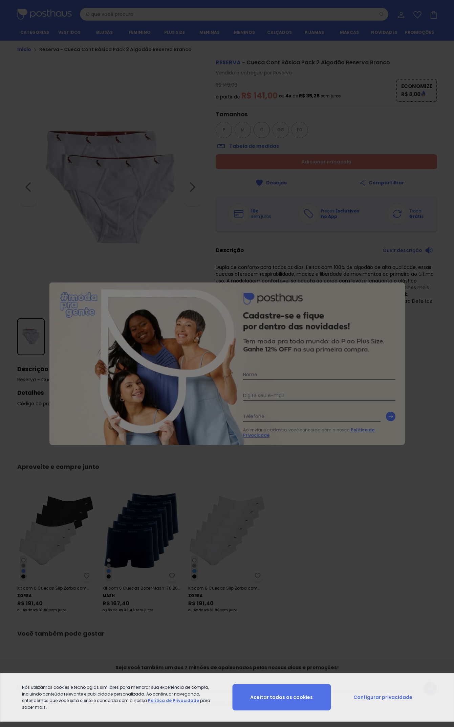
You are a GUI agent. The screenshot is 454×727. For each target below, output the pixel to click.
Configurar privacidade (382, 697)
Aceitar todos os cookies (281, 697)
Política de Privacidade (173, 700)
